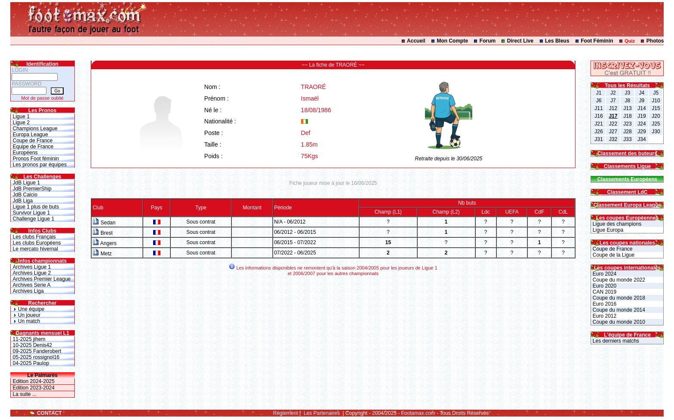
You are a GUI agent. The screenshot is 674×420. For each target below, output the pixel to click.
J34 (641, 139)
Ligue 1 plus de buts (36, 207)
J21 (598, 124)
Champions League (35, 129)
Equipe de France (33, 147)
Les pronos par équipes (40, 165)
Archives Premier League (42, 279)
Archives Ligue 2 (32, 273)
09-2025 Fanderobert (37, 351)
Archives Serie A (32, 285)
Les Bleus (557, 41)
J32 (613, 139)
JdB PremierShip (32, 189)
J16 (598, 116)
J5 (656, 93)
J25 (656, 124)
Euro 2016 (603, 304)
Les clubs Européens (37, 243)
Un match (26, 321)
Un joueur (26, 315)
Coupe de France (33, 141)
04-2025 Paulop (31, 363)
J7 (613, 101)
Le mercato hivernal (35, 249)
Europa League (30, 135)
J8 (628, 101)
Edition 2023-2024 (34, 388)
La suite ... (25, 394)
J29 (641, 132)
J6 (599, 101)
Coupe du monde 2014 (618, 310)
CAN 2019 (603, 292)
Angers (104, 243)
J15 (656, 108)
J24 (641, 124)
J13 (627, 108)
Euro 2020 (603, 286)
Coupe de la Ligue (612, 255)
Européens (25, 153)
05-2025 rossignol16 (36, 357)
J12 (613, 108)
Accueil (416, 41)
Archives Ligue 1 (32, 267)
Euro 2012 (603, 316)
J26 (598, 132)
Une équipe (29, 309)
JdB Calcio (25, 195)
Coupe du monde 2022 (618, 280)
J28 (627, 132)
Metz (101, 254)
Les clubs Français (34, 237)
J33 (627, 139)
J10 (656, 101)
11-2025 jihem (29, 339)
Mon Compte (452, 41)
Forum (487, 41)
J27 (613, 132)
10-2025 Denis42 (32, 345)
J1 (599, 93)
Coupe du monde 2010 (618, 322)
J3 (628, 93)
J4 (642, 93)
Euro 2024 (603, 274)
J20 (656, 116)
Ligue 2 (21, 123)
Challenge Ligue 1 (34, 219)
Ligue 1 (21, 116)
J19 (641, 116)
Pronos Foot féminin (36, 159)
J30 (656, 132)
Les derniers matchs (615, 341)
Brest (102, 233)
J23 (627, 124)
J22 (613, 124)
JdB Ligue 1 (26, 183)
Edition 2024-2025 (34, 381)
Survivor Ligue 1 (31, 213)
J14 (641, 108)
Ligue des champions (616, 224)
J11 (598, 108)
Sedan (103, 223)
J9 (642, 101)
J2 (613, 93)
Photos (655, 41)
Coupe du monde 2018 (618, 298)
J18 (627, 116)
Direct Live (520, 41)
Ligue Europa (607, 230)
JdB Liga (23, 201)
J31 (598, 139)
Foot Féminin (597, 41)
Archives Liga (28, 291)
